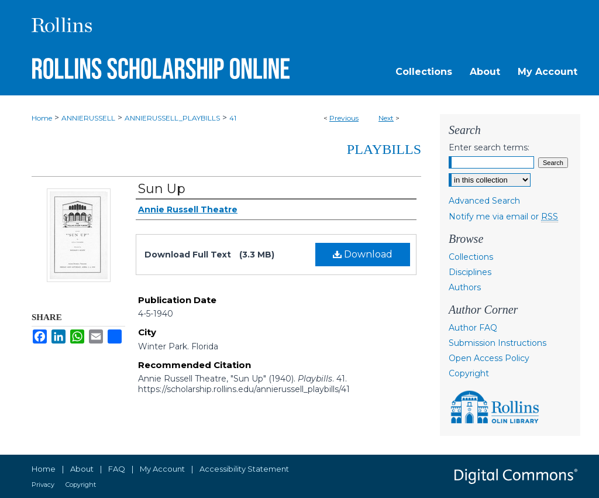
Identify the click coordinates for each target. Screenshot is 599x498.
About (82, 468)
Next (386, 118)
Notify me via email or (503, 216)
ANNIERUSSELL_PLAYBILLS (172, 118)
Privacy (43, 484)
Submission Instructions (497, 343)
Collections (471, 257)
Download (363, 254)
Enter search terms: (489, 147)
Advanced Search (484, 200)
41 (232, 118)
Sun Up (161, 189)
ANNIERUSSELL (88, 118)
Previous (344, 118)
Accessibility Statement (244, 468)
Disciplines (470, 272)
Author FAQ (473, 327)
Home (42, 118)
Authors (465, 287)
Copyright (469, 373)
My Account (162, 468)
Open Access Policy (489, 358)
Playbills (384, 149)
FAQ (116, 468)
